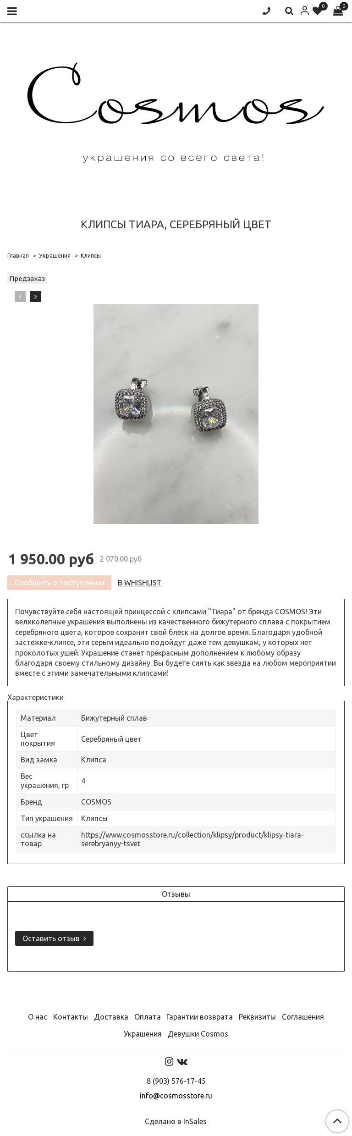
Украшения (55, 255)
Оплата (147, 1017)
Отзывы (176, 894)
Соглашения (303, 1017)
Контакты (70, 1017)
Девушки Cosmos (198, 1034)
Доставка (111, 1017)
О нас (37, 1017)
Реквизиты (257, 1017)
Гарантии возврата (199, 1017)
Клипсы (91, 255)
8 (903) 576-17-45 (176, 1081)
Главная (18, 255)
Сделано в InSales (176, 1121)
